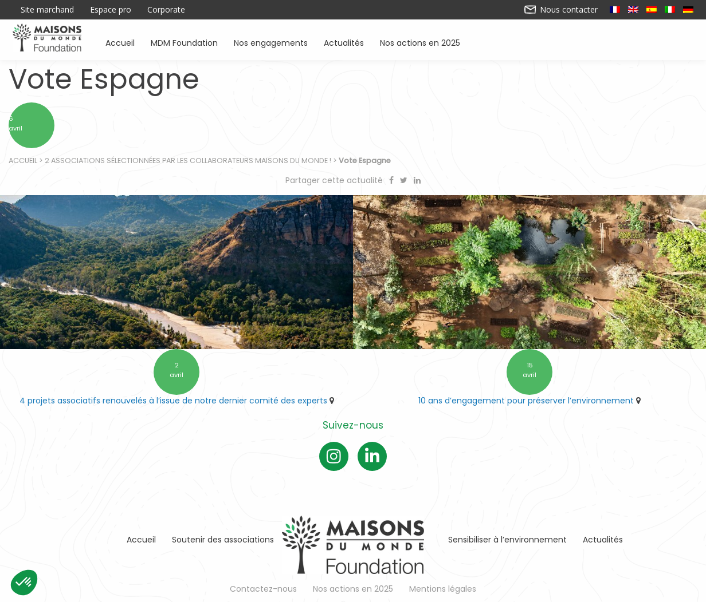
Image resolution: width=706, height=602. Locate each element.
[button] (24, 582)
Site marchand (47, 10)
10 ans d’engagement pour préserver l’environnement (526, 400)
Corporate (166, 10)
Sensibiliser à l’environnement (507, 539)
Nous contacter (561, 10)
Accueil (120, 42)
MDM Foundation (184, 42)
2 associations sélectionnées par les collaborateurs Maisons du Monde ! (188, 160)
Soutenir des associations (223, 539)
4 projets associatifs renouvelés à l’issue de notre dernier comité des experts (173, 400)
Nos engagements (271, 42)
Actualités (344, 42)
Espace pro (110, 10)
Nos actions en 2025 (420, 42)
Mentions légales (442, 589)
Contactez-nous (263, 589)
